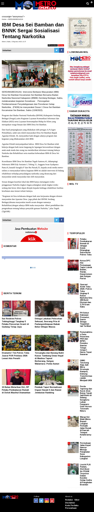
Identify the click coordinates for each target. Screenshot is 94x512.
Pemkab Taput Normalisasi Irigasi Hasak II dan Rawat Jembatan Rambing (48, 390)
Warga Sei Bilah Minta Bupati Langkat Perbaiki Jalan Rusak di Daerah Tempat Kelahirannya (85, 427)
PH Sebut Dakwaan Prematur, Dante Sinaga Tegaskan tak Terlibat (85, 319)
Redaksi (69, 500)
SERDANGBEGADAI (15, 19)
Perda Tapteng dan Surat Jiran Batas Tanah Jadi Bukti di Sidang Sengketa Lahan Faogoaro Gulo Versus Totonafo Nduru (86, 398)
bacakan (52, 45)
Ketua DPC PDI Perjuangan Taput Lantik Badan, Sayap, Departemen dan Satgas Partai (86, 270)
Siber (77, 500)
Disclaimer (70, 503)
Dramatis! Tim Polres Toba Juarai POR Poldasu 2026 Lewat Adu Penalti (15, 355)
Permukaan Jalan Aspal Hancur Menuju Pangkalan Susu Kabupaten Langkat (85, 451)
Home (4, 19)
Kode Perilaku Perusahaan (71, 506)
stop (61, 45)
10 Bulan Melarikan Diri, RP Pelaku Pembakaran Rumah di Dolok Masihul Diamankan (16, 390)
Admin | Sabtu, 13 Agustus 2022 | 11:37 (14, 41)
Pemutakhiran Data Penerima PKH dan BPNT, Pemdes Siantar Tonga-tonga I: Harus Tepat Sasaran (86, 343)
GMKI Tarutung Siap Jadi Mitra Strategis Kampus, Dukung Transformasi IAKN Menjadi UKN (86, 370)
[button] (91, 1)
